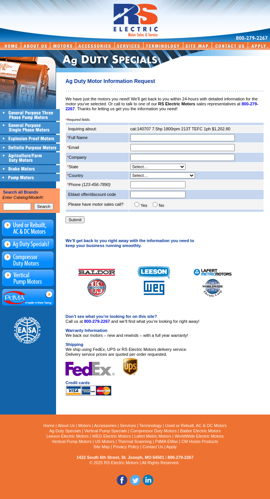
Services (128, 425)
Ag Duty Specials (65, 431)
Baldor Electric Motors (200, 431)
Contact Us (152, 446)
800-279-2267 (97, 321)
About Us (66, 425)
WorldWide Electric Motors (199, 436)
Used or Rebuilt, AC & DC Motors (196, 425)
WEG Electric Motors (111, 436)
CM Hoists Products (199, 441)
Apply (171, 446)
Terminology (150, 425)
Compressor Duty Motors (153, 431)
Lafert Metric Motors (152, 436)
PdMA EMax (166, 441)
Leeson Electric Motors (67, 436)
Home (48, 425)
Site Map (101, 446)
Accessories (105, 425)
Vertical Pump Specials (105, 431)
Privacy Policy (126, 446)
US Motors (104, 441)
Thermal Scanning (134, 441)
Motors (84, 425)
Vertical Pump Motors (72, 441)
